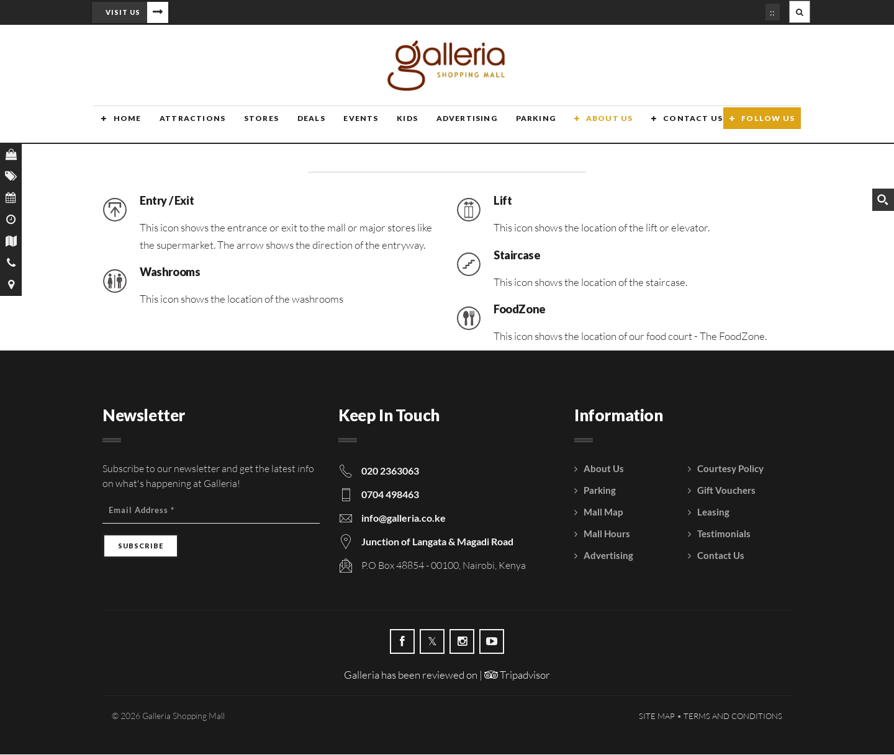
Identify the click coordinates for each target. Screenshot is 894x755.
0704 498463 (390, 495)
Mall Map (603, 512)
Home (119, 125)
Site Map (657, 716)
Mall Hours (607, 534)
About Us (592, 125)
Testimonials (724, 534)
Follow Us (768, 125)
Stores (250, 125)
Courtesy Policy (730, 469)
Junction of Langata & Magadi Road (437, 542)
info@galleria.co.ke (403, 518)
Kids (394, 125)
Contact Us (675, 125)
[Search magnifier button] (883, 200)
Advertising (452, 125)
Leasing (713, 512)
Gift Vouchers (726, 490)
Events (348, 125)
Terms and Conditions (733, 716)
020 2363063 (390, 471)
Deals (300, 125)
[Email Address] (211, 511)
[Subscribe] (140, 546)
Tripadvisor (517, 675)
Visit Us (123, 12)
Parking (520, 125)
